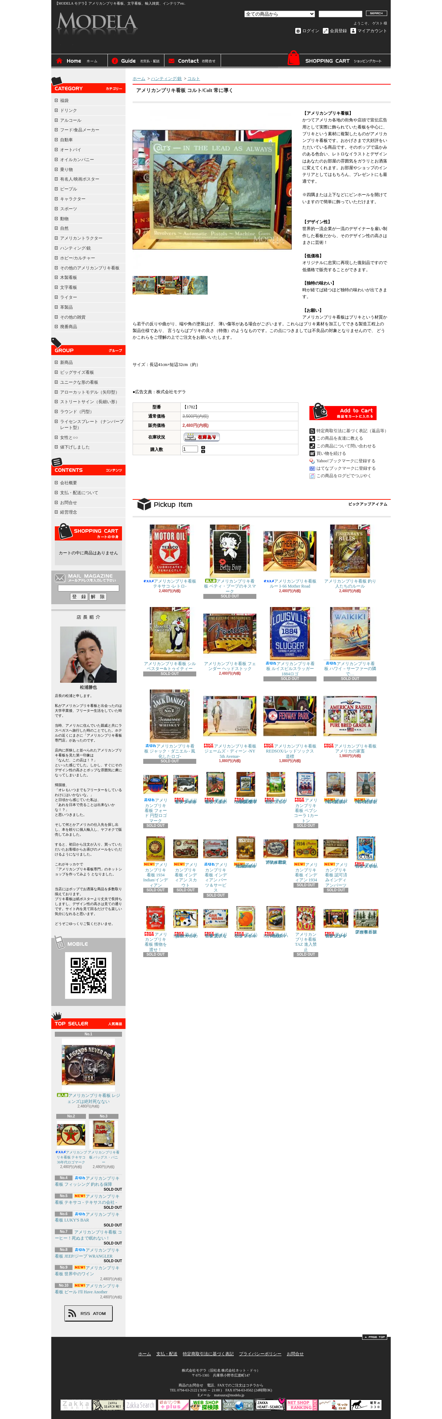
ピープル (68, 189)
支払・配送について (136, 61)
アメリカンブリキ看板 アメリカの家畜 (350, 722)
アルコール (70, 120)
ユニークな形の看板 (79, 382)
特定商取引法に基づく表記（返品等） (352, 430)
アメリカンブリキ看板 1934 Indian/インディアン (155, 862)
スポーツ (68, 208)
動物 (64, 218)
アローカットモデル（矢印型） (90, 392)
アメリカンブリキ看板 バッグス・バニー (104, 1142)
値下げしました (75, 447)
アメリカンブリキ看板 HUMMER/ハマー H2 (275, 922)
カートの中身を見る (88, 531)
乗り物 (66, 169)
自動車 (66, 139)
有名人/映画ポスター (79, 179)
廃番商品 (68, 326)
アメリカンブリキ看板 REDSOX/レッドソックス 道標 (289, 724)
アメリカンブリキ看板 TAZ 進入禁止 (305, 929)
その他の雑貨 (73, 317)
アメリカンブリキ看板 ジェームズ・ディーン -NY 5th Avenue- (229, 724)
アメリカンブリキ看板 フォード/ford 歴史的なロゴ (275, 850)
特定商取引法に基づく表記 (208, 1353)
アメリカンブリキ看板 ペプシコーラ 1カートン (305, 797)
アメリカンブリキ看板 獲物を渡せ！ (155, 929)
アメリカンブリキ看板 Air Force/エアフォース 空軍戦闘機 (245, 788)
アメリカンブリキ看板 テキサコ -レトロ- (169, 557)
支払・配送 (167, 1353)
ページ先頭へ (374, 1337)
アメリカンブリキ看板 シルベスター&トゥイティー (169, 639)
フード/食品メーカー (79, 129)
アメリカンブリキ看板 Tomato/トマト (245, 922)
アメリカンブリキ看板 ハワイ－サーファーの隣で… (350, 641)
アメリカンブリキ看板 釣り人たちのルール (350, 557)
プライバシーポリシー (260, 1353)
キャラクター (73, 198)
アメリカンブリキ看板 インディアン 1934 (305, 859)
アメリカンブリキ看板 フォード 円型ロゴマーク (155, 797)
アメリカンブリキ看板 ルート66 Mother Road (289, 557)
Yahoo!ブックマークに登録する (346, 460)
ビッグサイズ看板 (77, 372)
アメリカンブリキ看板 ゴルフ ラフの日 (275, 788)
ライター (68, 297)
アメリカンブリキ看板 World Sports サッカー (185, 922)
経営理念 (68, 512)
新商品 (66, 362)
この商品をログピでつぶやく (344, 475)
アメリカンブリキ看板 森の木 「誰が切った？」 (366, 920)
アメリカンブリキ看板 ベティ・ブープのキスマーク (229, 559)
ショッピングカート (334, 59)
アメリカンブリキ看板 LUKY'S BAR (87, 1217)
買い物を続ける (331, 453)
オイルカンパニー (77, 159)
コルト (193, 78)
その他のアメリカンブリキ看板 (90, 267)
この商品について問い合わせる (346, 446)
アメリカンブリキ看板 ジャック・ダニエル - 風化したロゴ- (169, 724)
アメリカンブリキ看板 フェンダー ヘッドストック (229, 639)
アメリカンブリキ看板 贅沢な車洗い (215, 922)
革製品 (66, 307)
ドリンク (68, 110)
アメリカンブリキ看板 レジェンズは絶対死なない (88, 1071)
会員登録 (338, 30)
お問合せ (192, 61)
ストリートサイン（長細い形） (90, 401)
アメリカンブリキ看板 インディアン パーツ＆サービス (215, 864)
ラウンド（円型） (77, 411)
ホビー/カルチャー (77, 258)
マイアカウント (372, 30)
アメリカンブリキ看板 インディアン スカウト (185, 862)
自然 (64, 228)
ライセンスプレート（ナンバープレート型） (92, 424)
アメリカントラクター (81, 238)
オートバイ (70, 149)
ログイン (310, 30)
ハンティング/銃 (75, 248)
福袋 (64, 100)
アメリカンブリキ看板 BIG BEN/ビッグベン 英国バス (336, 788)
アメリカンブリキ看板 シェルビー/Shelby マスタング (185, 788)
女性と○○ (69, 437)
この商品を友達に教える (339, 438)
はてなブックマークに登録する (346, 468)
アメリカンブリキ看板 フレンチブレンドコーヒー (336, 922)
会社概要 (68, 482)
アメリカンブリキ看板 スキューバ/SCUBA (366, 852)
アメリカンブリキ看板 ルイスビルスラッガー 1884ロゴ (289, 641)
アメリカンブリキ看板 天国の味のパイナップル (215, 788)
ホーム (79, 61)
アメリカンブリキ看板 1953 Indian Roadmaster (245, 852)
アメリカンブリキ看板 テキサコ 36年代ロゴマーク (71, 1142)
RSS (85, 1313)
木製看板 (68, 277)
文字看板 (68, 287)
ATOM (99, 1313)
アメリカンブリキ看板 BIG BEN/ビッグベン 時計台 (366, 788)
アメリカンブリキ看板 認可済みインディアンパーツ (336, 862)
